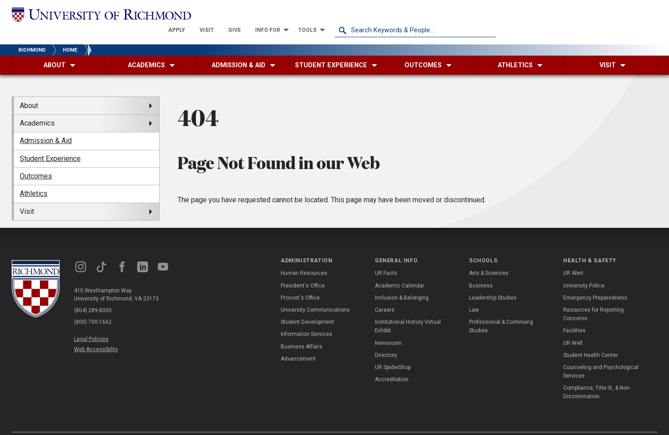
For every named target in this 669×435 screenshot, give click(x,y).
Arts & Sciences (488, 257)
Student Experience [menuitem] (50, 142)
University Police (583, 269)
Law (474, 294)
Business (481, 269)
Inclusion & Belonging (402, 282)
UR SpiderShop (393, 351)
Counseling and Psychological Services (601, 355)
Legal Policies (91, 323)
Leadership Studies (493, 282)
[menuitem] (338, 14)
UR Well (572, 327)
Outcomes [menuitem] (36, 160)
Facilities (574, 315)
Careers (385, 294)
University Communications (315, 294)
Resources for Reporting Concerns (593, 298)
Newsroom (388, 327)
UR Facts (386, 257)
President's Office (303, 269)
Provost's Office (300, 282)
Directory (386, 339)
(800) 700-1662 (93, 306)
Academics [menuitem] (37, 107)
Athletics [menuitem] (34, 178)
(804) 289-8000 (93, 294)
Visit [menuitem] (27, 195)
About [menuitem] (29, 89)
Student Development (307, 306)
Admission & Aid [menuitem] (46, 125)
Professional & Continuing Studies (501, 310)
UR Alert (573, 257)
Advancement (298, 342)
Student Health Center (590, 339)
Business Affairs (301, 330)
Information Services (306, 318)
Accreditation (391, 364)
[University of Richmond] (92, 14)
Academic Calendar (399, 269)
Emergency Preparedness (595, 282)
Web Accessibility (96, 334)
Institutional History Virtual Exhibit (408, 310)
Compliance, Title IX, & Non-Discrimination (597, 376)
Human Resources (304, 257)
